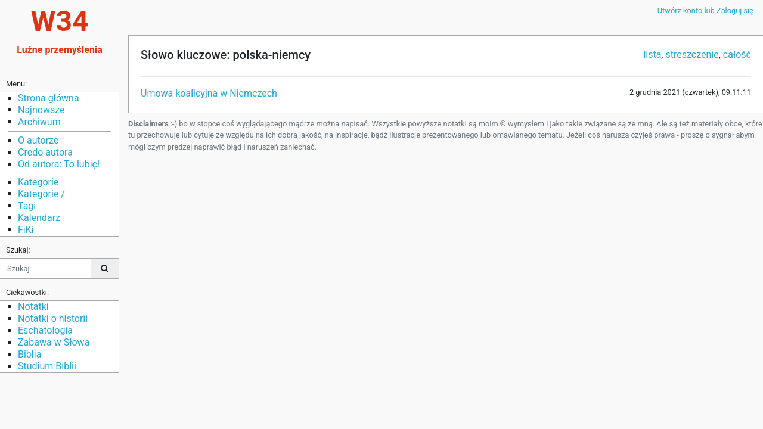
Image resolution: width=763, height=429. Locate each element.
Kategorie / (41, 194)
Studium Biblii (47, 366)
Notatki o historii (53, 318)
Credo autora (45, 152)
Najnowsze (41, 110)
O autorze (38, 140)
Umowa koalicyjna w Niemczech (209, 93)
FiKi (26, 229)
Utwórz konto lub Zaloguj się (705, 10)
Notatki (33, 306)
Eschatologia (45, 330)
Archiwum (39, 122)
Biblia (29, 354)
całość (737, 54)
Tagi (27, 206)
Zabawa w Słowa (53, 342)
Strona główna (48, 98)
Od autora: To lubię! (59, 164)
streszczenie (691, 54)
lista (652, 54)
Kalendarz (39, 217)
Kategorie (38, 182)
